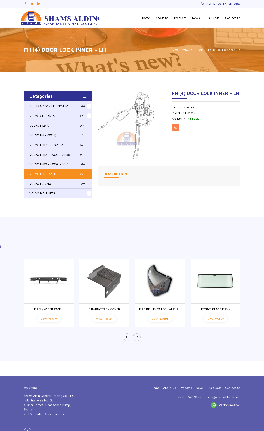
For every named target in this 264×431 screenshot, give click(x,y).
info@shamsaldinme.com (224, 418)
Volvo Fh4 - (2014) (193, 49)
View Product (49, 318)
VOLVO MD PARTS (57, 193)
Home (146, 18)
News (196, 18)
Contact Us (232, 18)
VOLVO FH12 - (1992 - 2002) (57, 145)
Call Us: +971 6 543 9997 (223, 4)
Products (180, 18)
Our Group (212, 18)
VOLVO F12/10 (57, 125)
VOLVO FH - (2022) (57, 135)
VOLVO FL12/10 (57, 184)
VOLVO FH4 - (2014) (57, 174)
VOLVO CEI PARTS (57, 116)
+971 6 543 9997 (189, 418)
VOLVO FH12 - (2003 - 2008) (57, 154)
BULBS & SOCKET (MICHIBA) (57, 106)
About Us (162, 18)
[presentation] (127, 337)
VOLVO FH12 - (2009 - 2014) (57, 164)
